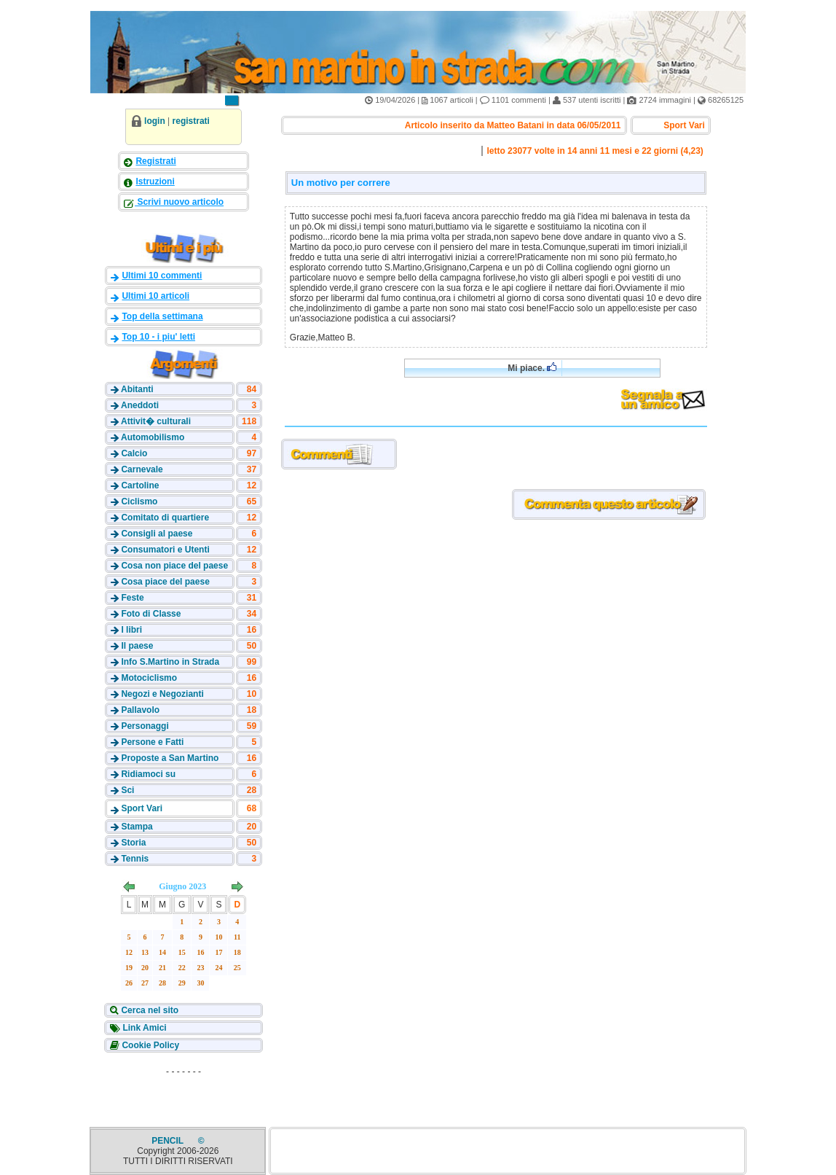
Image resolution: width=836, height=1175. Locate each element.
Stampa (136, 826)
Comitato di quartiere (165, 517)
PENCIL (168, 1141)
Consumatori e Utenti (165, 549)
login (154, 121)
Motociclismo (149, 678)
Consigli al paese (156, 533)
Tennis (135, 859)
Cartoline (140, 485)
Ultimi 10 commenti (162, 275)
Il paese (137, 646)
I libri (131, 630)
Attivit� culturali (156, 421)
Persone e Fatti (152, 742)
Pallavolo (140, 710)
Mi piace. (532, 367)
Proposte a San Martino (169, 758)
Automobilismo (152, 437)
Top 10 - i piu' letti (158, 337)
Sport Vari (141, 808)
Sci (127, 790)
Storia (133, 843)
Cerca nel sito (148, 1010)
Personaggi (144, 726)
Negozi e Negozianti (162, 694)
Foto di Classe (151, 614)
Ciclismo (139, 501)
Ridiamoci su (148, 774)
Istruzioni (154, 181)
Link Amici (143, 1028)
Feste (132, 598)
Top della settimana (162, 316)
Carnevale (141, 469)
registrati (191, 121)
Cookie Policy (149, 1045)
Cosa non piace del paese (174, 566)
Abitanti (137, 389)
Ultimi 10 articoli (155, 296)
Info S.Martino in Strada (170, 662)
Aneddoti (140, 405)
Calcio (134, 453)
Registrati (155, 161)
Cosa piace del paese (165, 582)
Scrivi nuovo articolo (179, 202)
